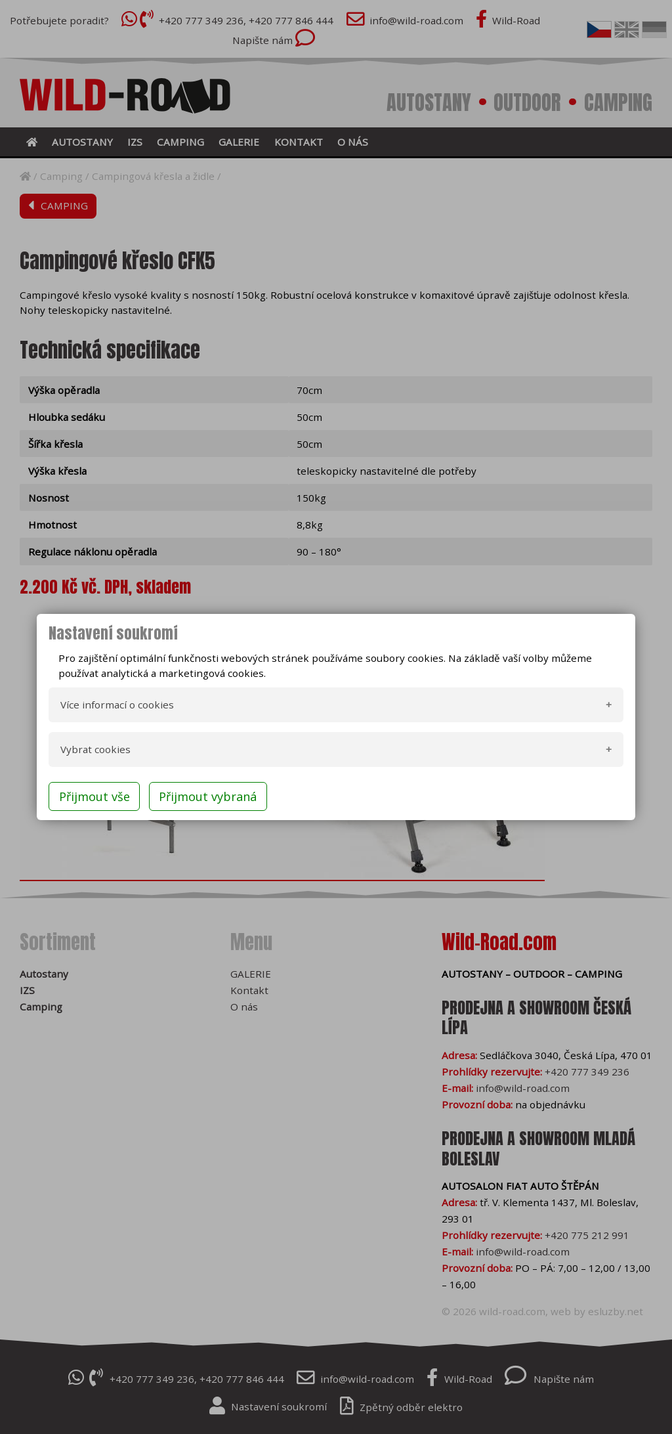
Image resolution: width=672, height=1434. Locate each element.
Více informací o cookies (117, 704)
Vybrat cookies (95, 749)
